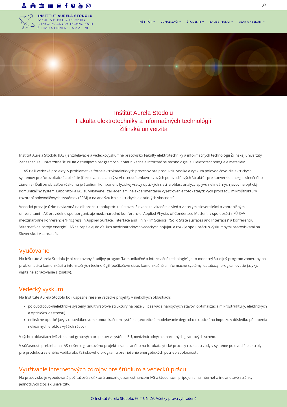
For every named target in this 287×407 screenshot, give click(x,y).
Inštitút (147, 22)
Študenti (195, 22)
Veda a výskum (252, 22)
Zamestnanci (221, 22)
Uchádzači (171, 22)
